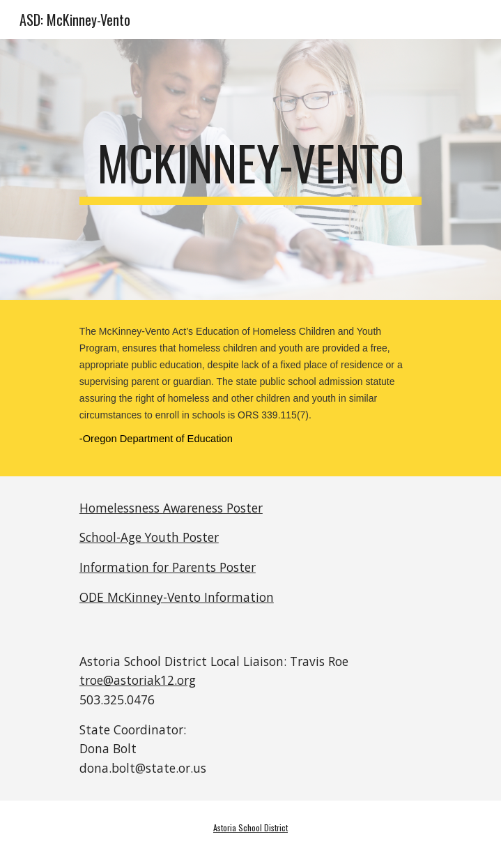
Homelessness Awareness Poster (171, 507)
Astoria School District (250, 827)
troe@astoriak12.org (137, 680)
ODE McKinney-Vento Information (176, 597)
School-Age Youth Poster (149, 537)
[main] (250, 169)
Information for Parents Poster (167, 567)
